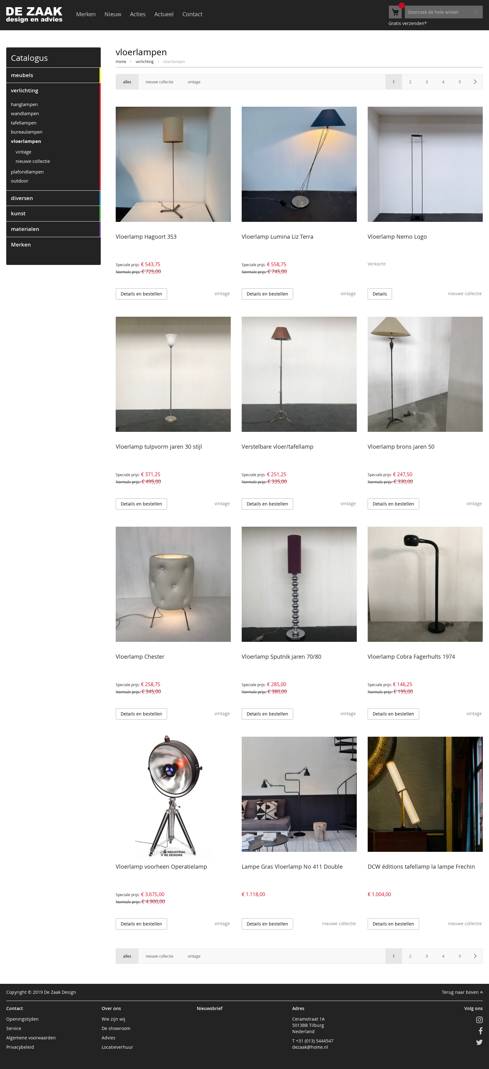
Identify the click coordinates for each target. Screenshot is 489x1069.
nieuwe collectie (33, 161)
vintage (23, 152)
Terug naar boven (462, 992)
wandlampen (25, 113)
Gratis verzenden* (408, 23)
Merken (86, 14)
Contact (192, 14)
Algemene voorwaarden (31, 1038)
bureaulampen (26, 132)
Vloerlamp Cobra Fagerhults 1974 (411, 656)
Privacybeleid (20, 1047)
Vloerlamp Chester (140, 656)
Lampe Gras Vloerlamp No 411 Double (292, 866)
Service (13, 1028)
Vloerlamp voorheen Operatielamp (161, 866)
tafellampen (23, 123)
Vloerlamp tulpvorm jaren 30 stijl (159, 446)
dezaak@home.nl (310, 1047)
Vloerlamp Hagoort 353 (146, 236)
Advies (108, 1038)
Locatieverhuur (117, 1047)
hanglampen (24, 104)
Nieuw (112, 14)
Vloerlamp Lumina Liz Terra (277, 236)
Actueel (164, 14)
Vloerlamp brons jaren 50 (401, 446)
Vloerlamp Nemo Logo (397, 236)
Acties (138, 14)
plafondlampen (27, 171)
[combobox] (444, 12)
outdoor (19, 181)
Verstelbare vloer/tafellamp (277, 446)
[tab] (53, 75)
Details (380, 294)
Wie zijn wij (113, 1019)
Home (121, 61)
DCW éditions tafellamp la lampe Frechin (421, 866)
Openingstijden (22, 1019)
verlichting (145, 61)
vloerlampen (26, 141)
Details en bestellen (141, 294)
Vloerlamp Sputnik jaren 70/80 (281, 656)
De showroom (116, 1028)
